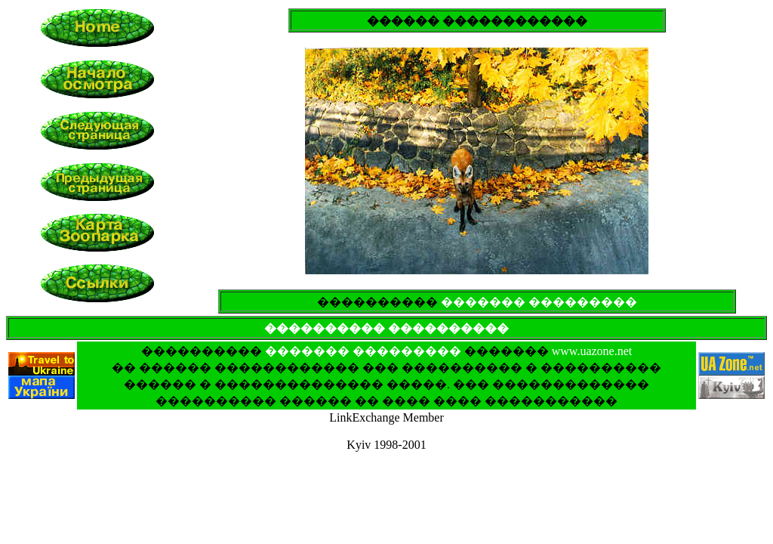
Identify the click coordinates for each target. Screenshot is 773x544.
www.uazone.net (592, 351)
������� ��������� (539, 301)
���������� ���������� (386, 328)
